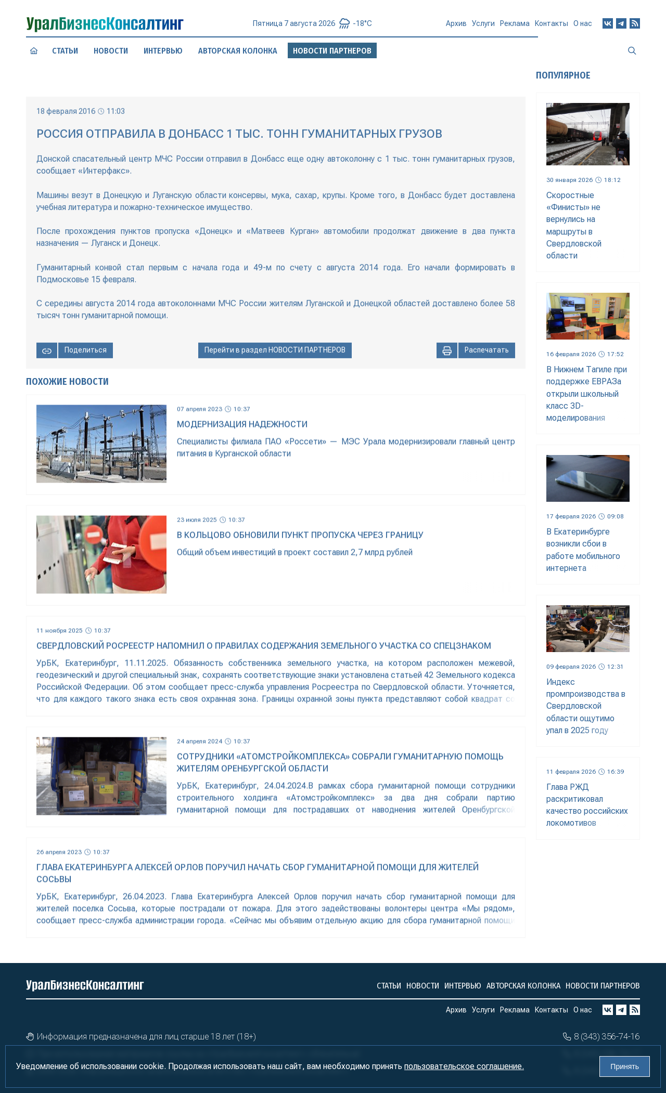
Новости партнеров (603, 986)
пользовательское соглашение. (464, 1066)
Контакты (551, 27)
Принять (624, 1066)
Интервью (162, 50)
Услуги (483, 28)
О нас (582, 26)
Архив (456, 27)
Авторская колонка (237, 50)
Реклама (515, 27)
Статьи (65, 50)
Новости (111, 51)
